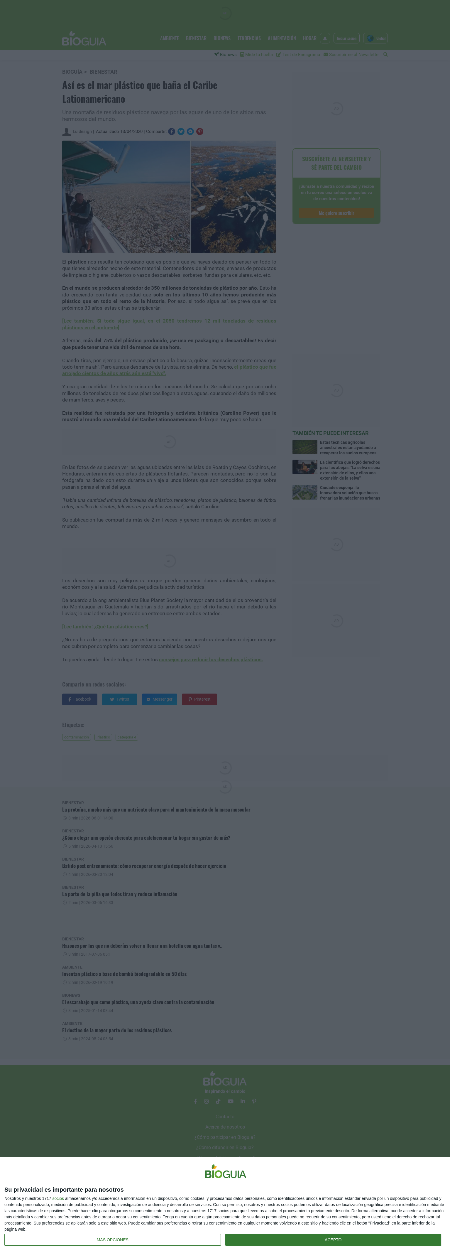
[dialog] (225, 1205)
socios (58, 1198)
